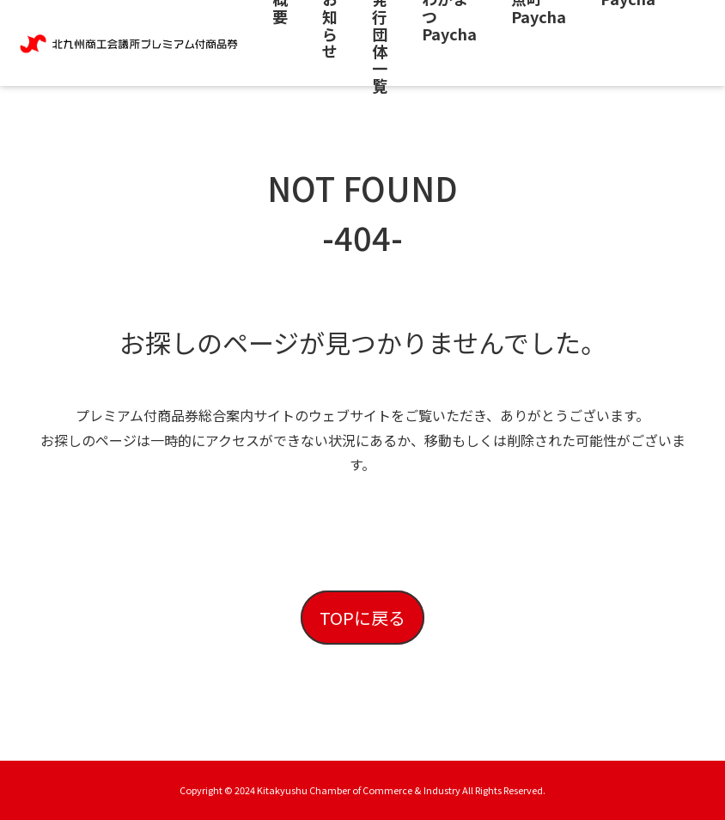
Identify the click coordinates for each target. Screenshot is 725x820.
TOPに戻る (362, 617)
